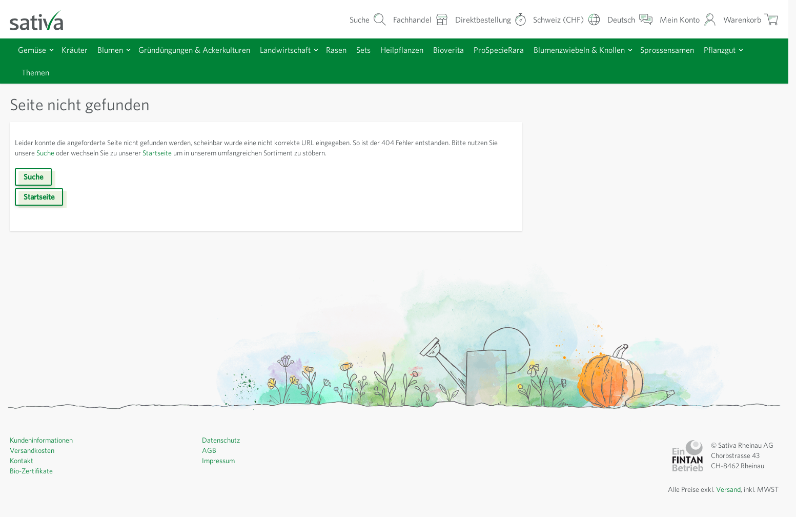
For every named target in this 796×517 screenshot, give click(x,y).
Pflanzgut (39, 72)
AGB (209, 450)
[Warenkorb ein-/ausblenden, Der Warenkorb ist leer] (750, 19)
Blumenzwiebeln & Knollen (611, 49)
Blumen (115, 49)
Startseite (209, 153)
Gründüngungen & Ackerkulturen (203, 49)
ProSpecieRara (525, 49)
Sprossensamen (704, 49)
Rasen (353, 49)
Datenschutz (222, 440)
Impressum (219, 460)
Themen (86, 72)
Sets (383, 49)
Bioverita (471, 49)
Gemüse (33, 49)
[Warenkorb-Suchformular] (348, 19)
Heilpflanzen (423, 49)
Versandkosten (33, 450)
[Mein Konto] (685, 19)
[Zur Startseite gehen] (43, 19)
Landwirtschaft (299, 49)
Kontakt (22, 460)
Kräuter (77, 49)
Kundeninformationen (44, 440)
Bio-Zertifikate (32, 471)
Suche (85, 153)
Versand (724, 489)
